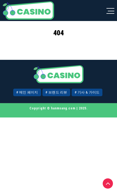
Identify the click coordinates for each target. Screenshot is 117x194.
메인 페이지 (28, 92)
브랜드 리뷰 (57, 92)
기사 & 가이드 (88, 92)
